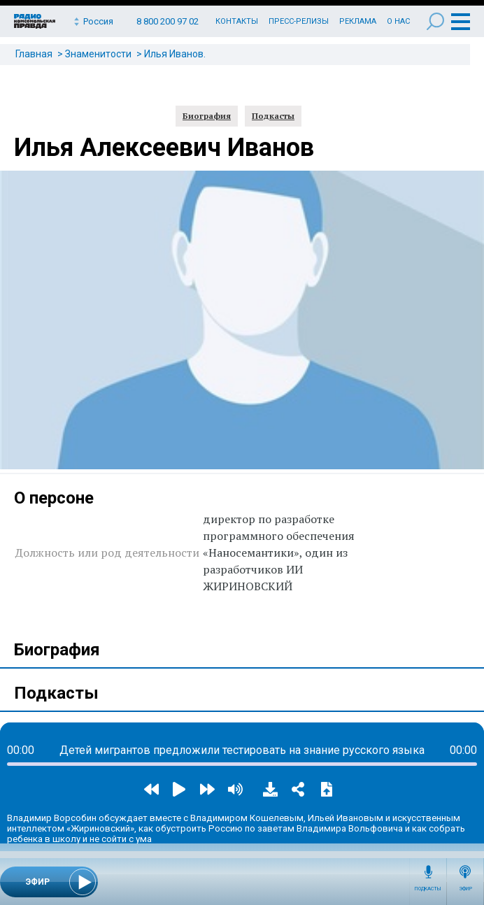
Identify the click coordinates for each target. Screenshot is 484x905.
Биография (207, 116)
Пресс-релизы (299, 21)
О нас (398, 21)
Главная (33, 53)
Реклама (357, 21)
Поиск (435, 21)
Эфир (465, 889)
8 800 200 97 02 (167, 21)
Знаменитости (98, 53)
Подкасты (428, 889)
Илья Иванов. (175, 53)
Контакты (236, 21)
